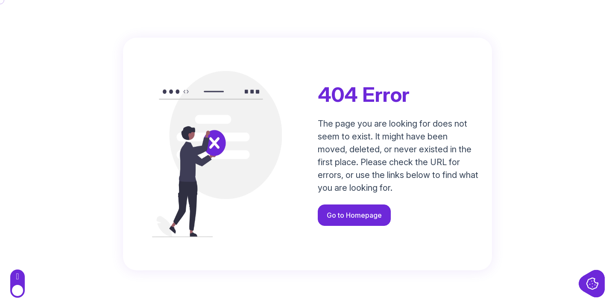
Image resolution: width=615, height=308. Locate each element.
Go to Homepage (354, 215)
